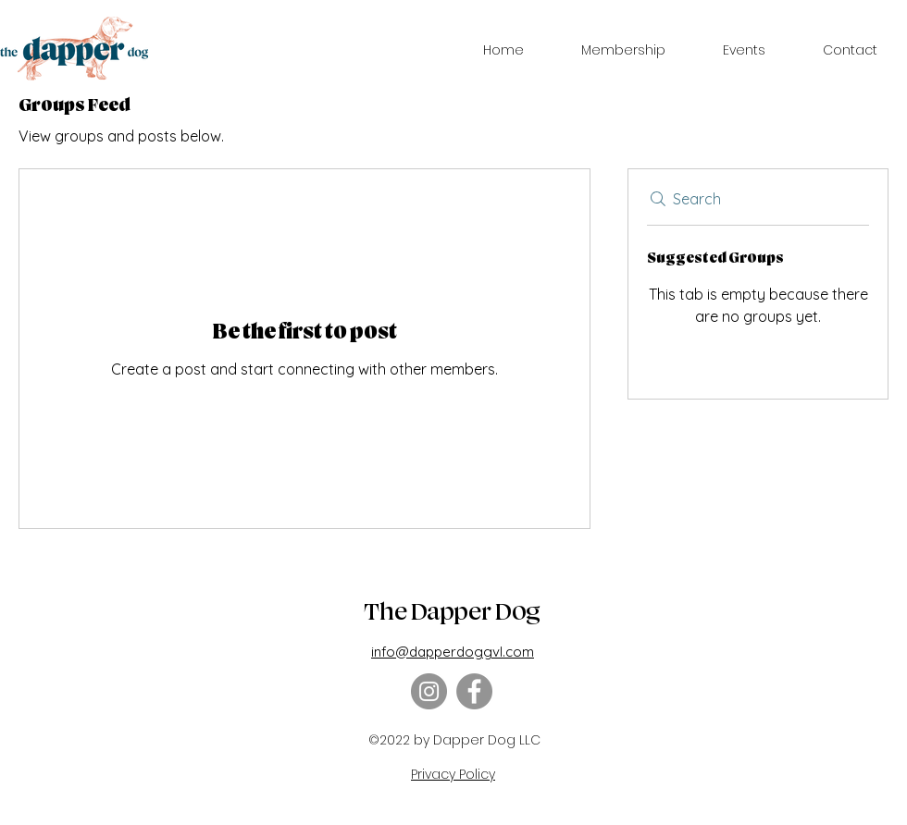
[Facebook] (474, 691)
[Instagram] (429, 691)
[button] (623, 50)
